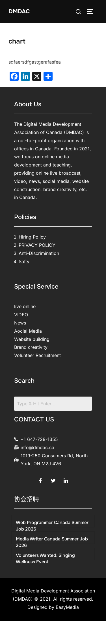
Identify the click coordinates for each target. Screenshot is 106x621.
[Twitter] (53, 479)
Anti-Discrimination (39, 253)
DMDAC (19, 11)
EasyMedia (67, 607)
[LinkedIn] (66, 479)
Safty (24, 261)
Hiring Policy (32, 237)
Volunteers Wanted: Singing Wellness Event (45, 558)
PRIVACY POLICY (37, 245)
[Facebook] (40, 479)
